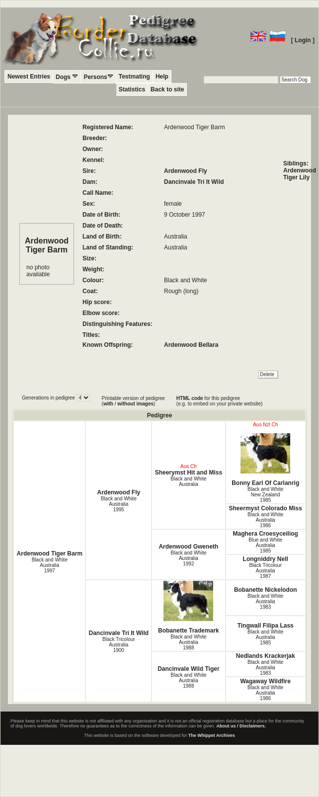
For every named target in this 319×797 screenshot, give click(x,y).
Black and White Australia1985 (265, 637)
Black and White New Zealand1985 (265, 494)
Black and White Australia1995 (119, 504)
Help (162, 76)
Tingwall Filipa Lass (266, 625)
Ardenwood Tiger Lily (299, 174)
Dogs (67, 76)
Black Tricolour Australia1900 (118, 645)
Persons (98, 76)
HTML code (189, 398)
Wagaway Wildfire (265, 681)
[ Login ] (303, 40)
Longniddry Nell (265, 559)
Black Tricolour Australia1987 (265, 570)
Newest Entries (28, 76)
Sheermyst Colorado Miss (265, 508)
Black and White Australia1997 (50, 565)
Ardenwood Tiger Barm (49, 553)
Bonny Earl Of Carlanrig (266, 459)
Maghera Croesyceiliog (265, 533)
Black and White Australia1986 (265, 520)
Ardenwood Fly (185, 170)
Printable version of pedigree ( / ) (133, 401)
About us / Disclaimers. (241, 725)
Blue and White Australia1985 (265, 545)
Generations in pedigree (49, 397)
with (108, 403)
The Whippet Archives (211, 735)
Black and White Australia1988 (188, 642)
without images (135, 403)
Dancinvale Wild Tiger (188, 668)
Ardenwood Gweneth (188, 546)
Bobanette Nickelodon (265, 589)
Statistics (132, 89)
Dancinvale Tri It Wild (194, 181)
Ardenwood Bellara (191, 344)
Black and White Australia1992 (188, 558)
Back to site (167, 89)
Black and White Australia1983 (265, 601)
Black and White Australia (188, 481)
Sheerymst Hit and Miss (188, 472)
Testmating (134, 76)
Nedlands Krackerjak (265, 655)
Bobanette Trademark (188, 607)
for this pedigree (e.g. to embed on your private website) (219, 401)
